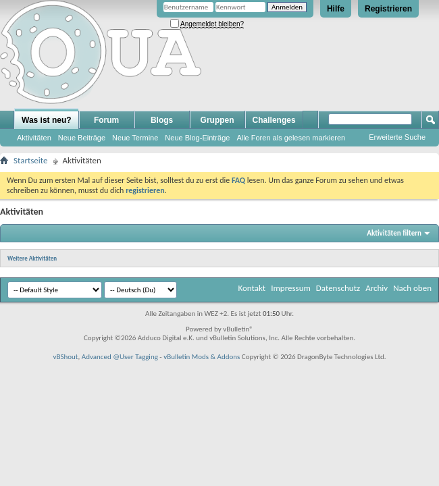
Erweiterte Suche (397, 137)
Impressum (291, 288)
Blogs (162, 120)
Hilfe (335, 9)
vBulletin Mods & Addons (201, 356)
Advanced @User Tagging (120, 356)
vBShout (65, 356)
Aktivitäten (34, 138)
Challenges (274, 120)
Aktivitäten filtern (394, 233)
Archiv (376, 288)
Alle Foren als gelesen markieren (290, 138)
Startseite (31, 160)
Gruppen (217, 120)
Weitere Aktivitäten (32, 258)
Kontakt (251, 288)
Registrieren (388, 9)
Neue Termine (135, 138)
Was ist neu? (47, 120)
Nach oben (412, 288)
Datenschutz (338, 288)
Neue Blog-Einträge (197, 138)
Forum (106, 120)
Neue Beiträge (81, 138)
